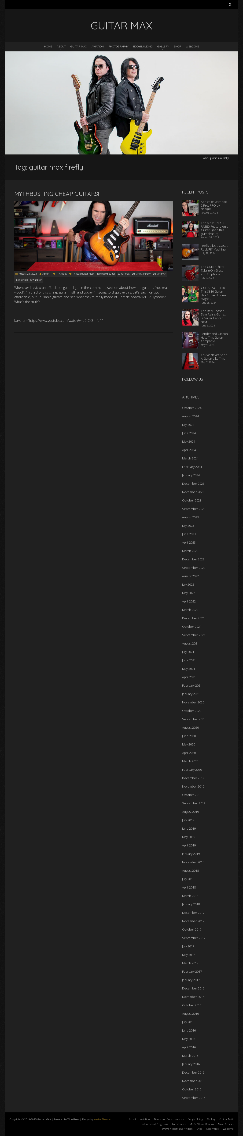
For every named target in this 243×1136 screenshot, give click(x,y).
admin (45, 273)
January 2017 (191, 980)
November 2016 (193, 997)
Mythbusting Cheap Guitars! (56, 193)
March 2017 (190, 963)
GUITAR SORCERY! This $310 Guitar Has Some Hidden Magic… (213, 293)
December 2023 (193, 483)
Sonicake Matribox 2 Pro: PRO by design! (214, 205)
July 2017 (188, 946)
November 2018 (193, 862)
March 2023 (190, 551)
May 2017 (188, 955)
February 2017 (192, 971)
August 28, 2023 (28, 273)
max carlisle (21, 279)
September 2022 (193, 568)
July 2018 (188, 879)
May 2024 (188, 441)
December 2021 (193, 618)
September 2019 (193, 803)
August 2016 (190, 1013)
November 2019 (193, 786)
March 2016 (190, 1056)
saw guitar (36, 279)
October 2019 (191, 795)
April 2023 (189, 542)
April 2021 (189, 677)
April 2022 (189, 601)
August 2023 (190, 517)
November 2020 (193, 702)
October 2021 (191, 626)
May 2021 (188, 669)
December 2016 (193, 988)
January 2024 (191, 475)
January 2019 (191, 854)
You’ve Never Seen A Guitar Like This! (214, 357)
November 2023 (193, 492)
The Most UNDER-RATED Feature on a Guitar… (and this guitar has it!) (214, 228)
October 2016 (191, 1005)
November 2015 (193, 1081)
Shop (177, 46)
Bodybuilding (143, 46)
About (61, 46)
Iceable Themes (102, 1119)
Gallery (163, 46)
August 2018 (190, 870)
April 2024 (189, 450)
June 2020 (189, 736)
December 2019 (193, 778)
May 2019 (188, 837)
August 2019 (190, 812)
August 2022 (190, 576)
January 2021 (191, 694)
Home (48, 46)
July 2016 (188, 1022)
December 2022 (193, 559)
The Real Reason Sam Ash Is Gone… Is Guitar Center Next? (213, 316)
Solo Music (212, 1128)
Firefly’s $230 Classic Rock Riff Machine (214, 247)
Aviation (98, 46)
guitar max (123, 273)
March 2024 (190, 458)
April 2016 (189, 1047)
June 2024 (189, 433)
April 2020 (189, 753)
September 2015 (193, 1098)
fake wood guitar (106, 273)
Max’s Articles (225, 1124)
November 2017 (193, 921)
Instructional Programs (154, 1124)
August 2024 (190, 416)
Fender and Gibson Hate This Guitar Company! (214, 337)
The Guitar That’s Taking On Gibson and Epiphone (213, 270)
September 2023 (193, 509)
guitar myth (159, 273)
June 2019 (189, 828)
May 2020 (188, 744)
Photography (118, 46)
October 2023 (191, 500)
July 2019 (188, 820)
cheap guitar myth (84, 273)
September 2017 (193, 938)
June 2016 (189, 1030)
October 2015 (191, 1089)
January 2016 (191, 1064)
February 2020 (192, 769)
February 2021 (192, 685)
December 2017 (193, 912)
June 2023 (189, 534)
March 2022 (190, 610)
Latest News (178, 1124)
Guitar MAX (78, 46)
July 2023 (188, 525)
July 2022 (188, 584)
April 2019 (189, 845)
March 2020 (190, 761)
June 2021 (189, 660)
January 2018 (191, 904)
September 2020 (193, 719)
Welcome (192, 46)
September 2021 (193, 635)
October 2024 (191, 408)
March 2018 (190, 896)
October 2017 (191, 929)
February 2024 (192, 467)
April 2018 (189, 887)
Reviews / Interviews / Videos (176, 1128)
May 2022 (188, 593)
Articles (63, 273)
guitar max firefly (141, 273)
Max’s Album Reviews (202, 1124)
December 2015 (193, 1072)
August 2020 (190, 727)
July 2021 (188, 652)
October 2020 (191, 711)
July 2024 (188, 425)
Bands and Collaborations (169, 1119)
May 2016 (188, 1039)
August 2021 (190, 643)
